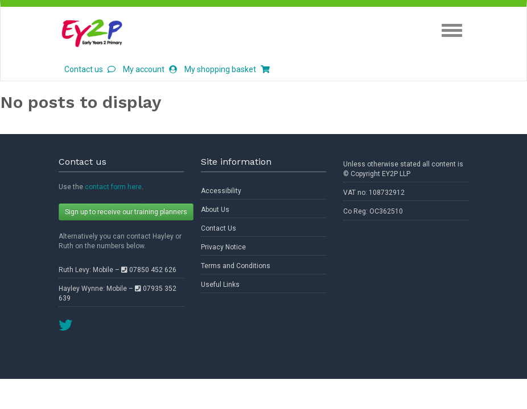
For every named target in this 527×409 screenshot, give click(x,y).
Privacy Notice (223, 247)
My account (150, 69)
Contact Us (218, 228)
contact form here (113, 187)
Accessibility (221, 191)
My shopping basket (227, 69)
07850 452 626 (148, 270)
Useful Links (220, 285)
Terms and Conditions (235, 266)
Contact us (90, 69)
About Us (215, 210)
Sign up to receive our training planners (126, 212)
